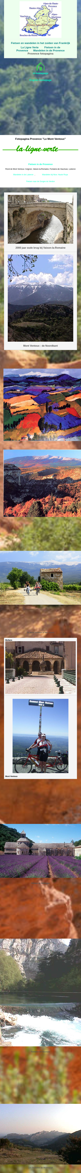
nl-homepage (40, 73)
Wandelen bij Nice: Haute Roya (55, 175)
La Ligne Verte (30, 47)
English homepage (40, 80)
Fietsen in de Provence (40, 164)
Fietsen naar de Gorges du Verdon (40, 181)
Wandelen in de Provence (49, 50)
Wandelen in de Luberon (23, 175)
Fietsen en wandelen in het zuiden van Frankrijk (40, 43)
